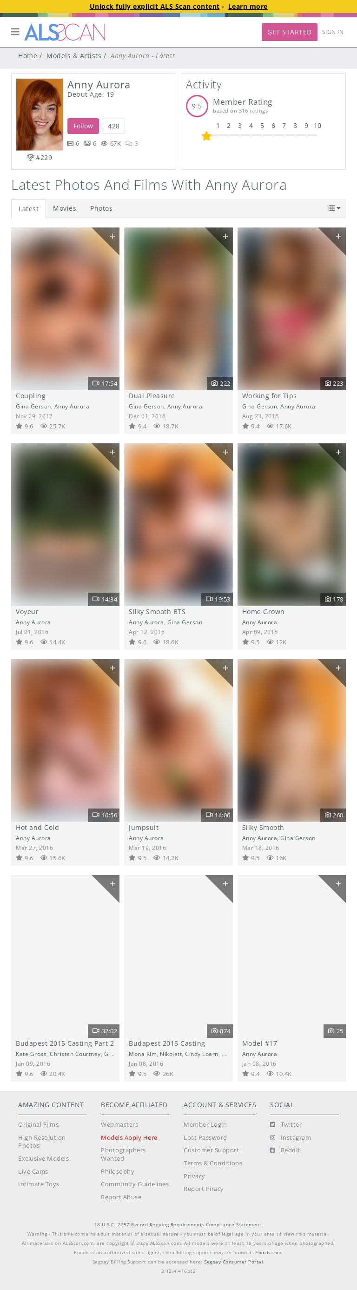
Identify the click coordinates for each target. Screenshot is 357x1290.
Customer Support (211, 1150)
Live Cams (33, 1172)
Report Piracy (204, 1189)
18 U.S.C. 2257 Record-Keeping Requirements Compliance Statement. (178, 1225)
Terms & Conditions (213, 1163)
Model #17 (260, 1043)
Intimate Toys (39, 1184)
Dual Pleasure (152, 395)
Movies (64, 208)
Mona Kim (143, 1053)
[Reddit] (285, 1150)
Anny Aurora (72, 406)
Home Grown (263, 611)
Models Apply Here (129, 1138)
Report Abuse (121, 1197)
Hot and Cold (37, 827)
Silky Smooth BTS (157, 611)
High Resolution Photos (42, 1142)
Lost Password (205, 1138)
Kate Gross (31, 1053)
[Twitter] (286, 1125)
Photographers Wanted (123, 1154)
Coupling (31, 395)
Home (27, 55)
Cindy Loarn (201, 1053)
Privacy (194, 1176)
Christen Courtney (75, 1053)
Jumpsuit (144, 827)
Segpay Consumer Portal (233, 1262)
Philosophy (117, 1172)
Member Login (205, 1125)
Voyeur (27, 611)
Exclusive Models (43, 1159)
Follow (83, 125)
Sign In (333, 32)
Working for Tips (269, 395)
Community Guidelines (135, 1184)
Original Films (38, 1125)
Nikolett (171, 1053)
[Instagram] (290, 1138)
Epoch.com (268, 1253)
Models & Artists (73, 55)
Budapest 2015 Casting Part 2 (65, 1043)
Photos (101, 208)
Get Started (289, 31)
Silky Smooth (263, 827)
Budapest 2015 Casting (167, 1043)
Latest (29, 208)
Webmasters (119, 1125)
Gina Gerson (33, 406)
